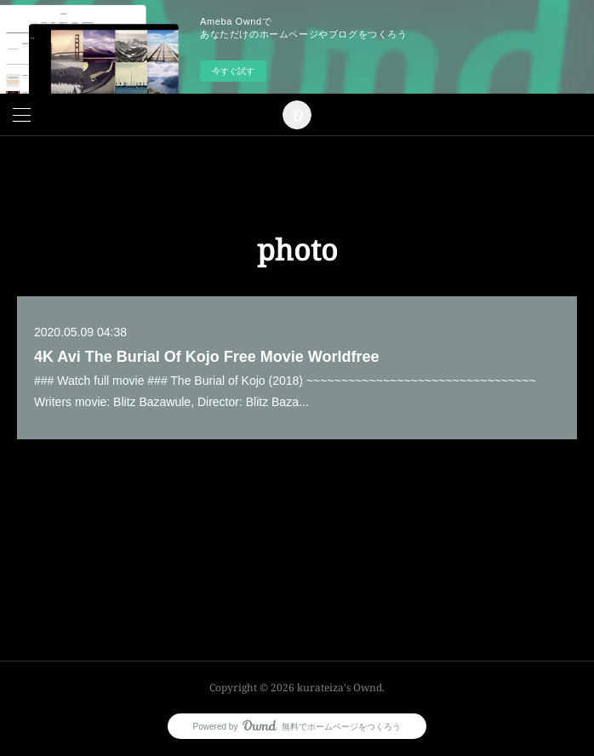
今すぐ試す (233, 71)
